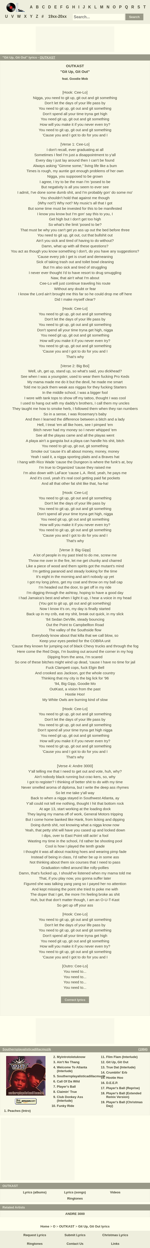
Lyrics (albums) (35, 1192)
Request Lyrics (34, 1235)
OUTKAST (47, 57)
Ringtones (75, 1198)
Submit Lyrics (74, 1235)
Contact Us (75, 1244)
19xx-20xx (57, 16)
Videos (115, 1192)
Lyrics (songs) (75, 1192)
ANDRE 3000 (75, 1214)
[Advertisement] (75, 38)
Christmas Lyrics (115, 1235)
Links (115, 1244)
